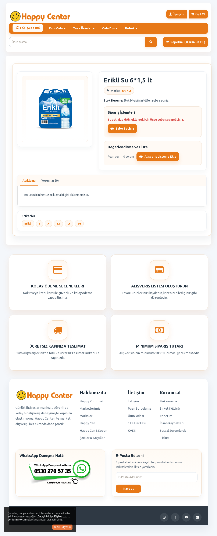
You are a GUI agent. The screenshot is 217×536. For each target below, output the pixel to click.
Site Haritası (137, 425)
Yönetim (166, 418)
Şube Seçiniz (122, 130)
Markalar (86, 418)
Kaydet (128, 490)
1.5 (58, 225)
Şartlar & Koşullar (92, 439)
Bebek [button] (133, 28)
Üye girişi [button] (176, 14)
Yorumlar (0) (50, 182)
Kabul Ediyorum (62, 527)
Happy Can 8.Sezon (93, 432)
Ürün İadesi (136, 418)
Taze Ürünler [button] (85, 28)
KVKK (132, 432)
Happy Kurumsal (91, 403)
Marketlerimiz (90, 410)
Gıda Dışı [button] (111, 28)
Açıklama (29, 182)
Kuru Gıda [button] (59, 28)
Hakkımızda (168, 403)
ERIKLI (126, 92)
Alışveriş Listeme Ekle (157, 158)
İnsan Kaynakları (172, 425)
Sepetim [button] (185, 44)
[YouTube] (186, 519)
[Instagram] (164, 519)
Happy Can (87, 425)
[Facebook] (175, 519)
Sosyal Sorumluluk (173, 432)
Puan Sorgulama (139, 410)
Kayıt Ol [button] (198, 14)
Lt (68, 225)
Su (79, 225)
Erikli (28, 225)
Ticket (164, 439)
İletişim (133, 403)
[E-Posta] (197, 519)
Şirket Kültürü (170, 410)
